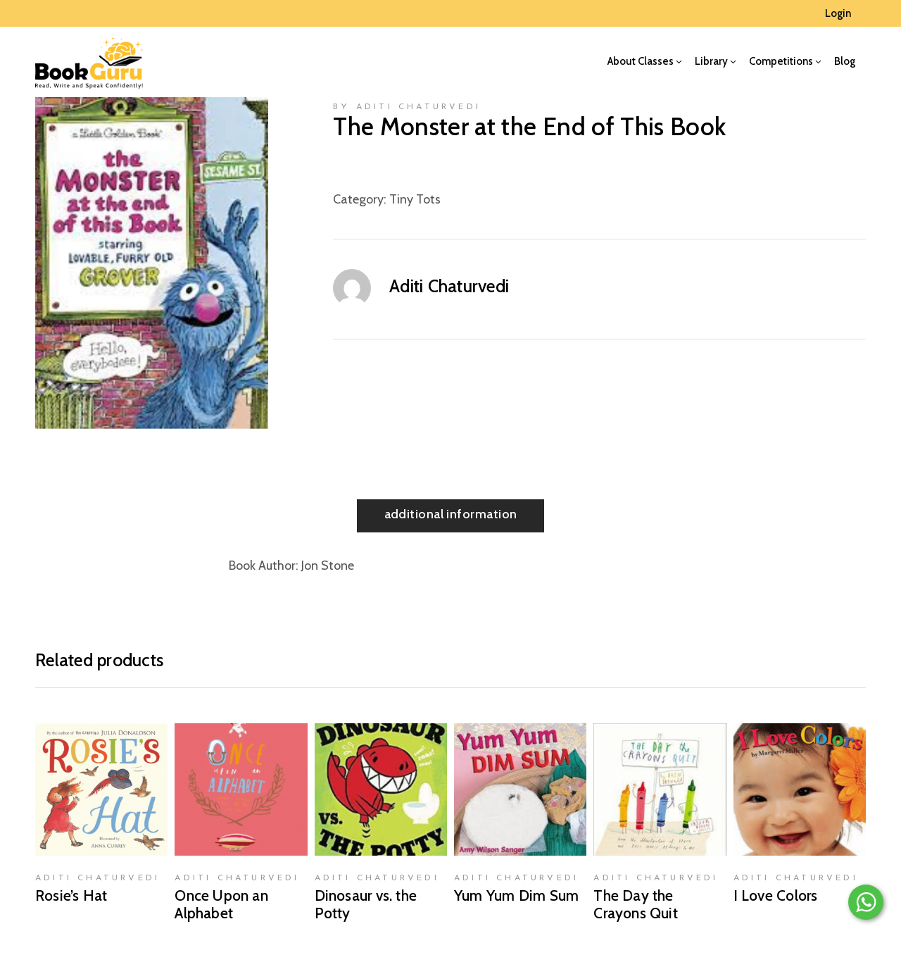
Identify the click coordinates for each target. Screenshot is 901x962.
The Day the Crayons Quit (635, 904)
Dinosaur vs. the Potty (366, 904)
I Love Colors (775, 895)
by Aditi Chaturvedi (407, 107)
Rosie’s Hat (71, 895)
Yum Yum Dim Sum (516, 895)
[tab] (451, 515)
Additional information (450, 514)
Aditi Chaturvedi (449, 285)
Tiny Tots (415, 199)
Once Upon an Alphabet (221, 904)
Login (838, 13)
